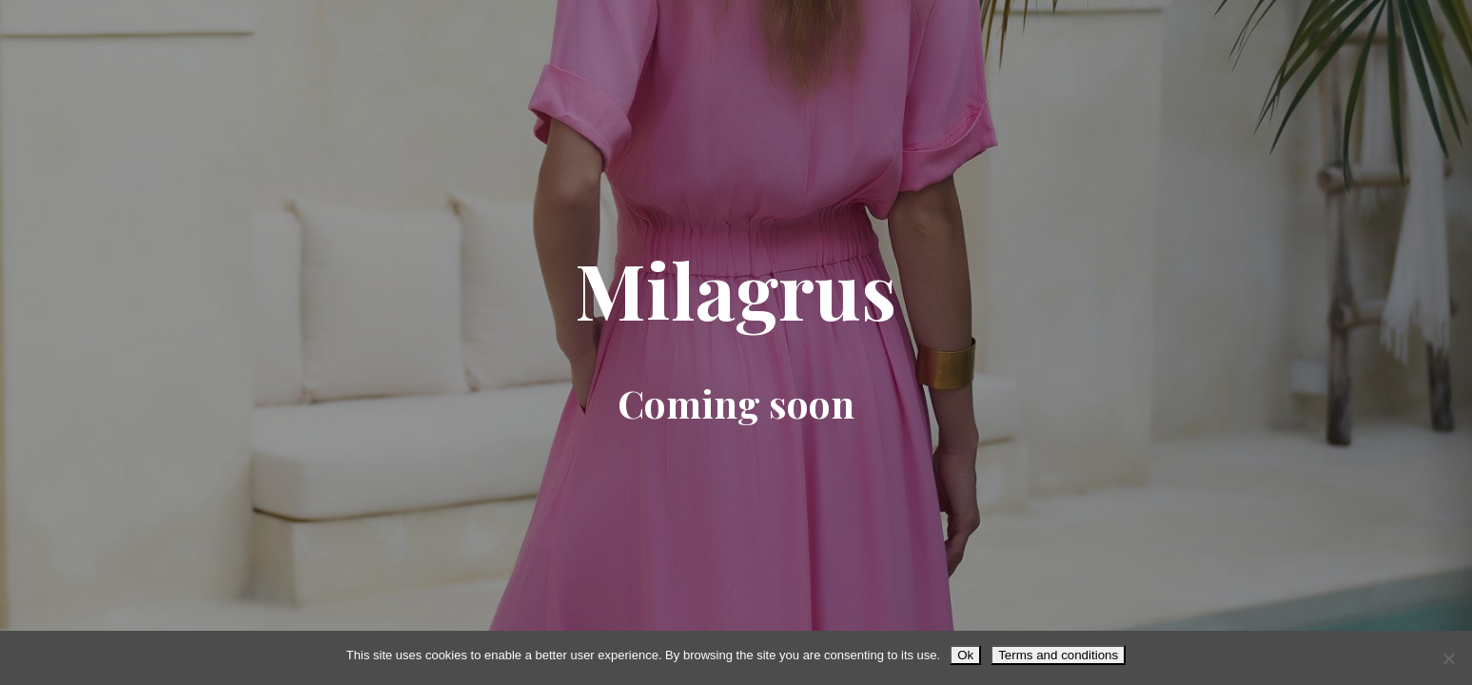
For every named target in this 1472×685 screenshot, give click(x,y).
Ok (965, 655)
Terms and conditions (1058, 655)
